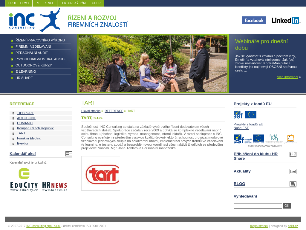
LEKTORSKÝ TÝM (72, 3)
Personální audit (32, 53)
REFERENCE (45, 3)
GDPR (96, 3)
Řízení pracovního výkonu (40, 40)
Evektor (22, 143)
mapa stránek (259, 226)
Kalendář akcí (23, 153)
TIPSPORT (25, 113)
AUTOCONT (26, 118)
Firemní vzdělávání (33, 46)
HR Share (24, 78)
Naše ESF (241, 128)
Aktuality (242, 171)
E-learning (26, 71)
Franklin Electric (29, 138)
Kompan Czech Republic (35, 128)
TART (21, 133)
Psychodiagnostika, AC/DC (40, 59)
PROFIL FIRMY (18, 3)
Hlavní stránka (90, 111)
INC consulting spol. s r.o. (43, 226)
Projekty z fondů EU (248, 124)
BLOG (239, 183)
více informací (287, 77)
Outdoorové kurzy (34, 65)
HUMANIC (25, 123)
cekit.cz (293, 226)
